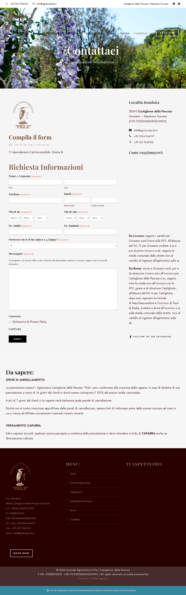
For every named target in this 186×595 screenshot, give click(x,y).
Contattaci (141, 33)
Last (66, 187)
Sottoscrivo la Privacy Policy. (29, 322)
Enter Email (69, 205)
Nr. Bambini (77, 226)
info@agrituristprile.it (23, 533)
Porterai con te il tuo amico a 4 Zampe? (39, 239)
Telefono (20, 194)
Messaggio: (21, 253)
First (10, 187)
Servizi (124, 33)
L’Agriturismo (72, 33)
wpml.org (73, 590)
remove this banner (128, 590)
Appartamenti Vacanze (101, 33)
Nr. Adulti (20, 226)
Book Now (167, 32)
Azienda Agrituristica (45, 33)
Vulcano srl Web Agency (93, 578)
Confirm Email (97, 205)
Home (22, 33)
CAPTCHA (15, 329)
